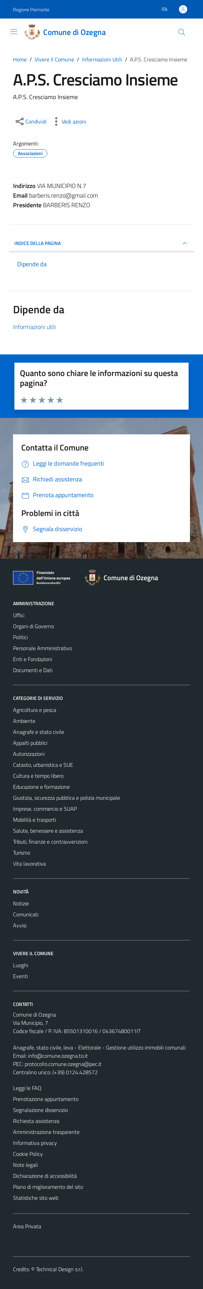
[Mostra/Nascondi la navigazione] (14, 31)
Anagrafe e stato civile (38, 732)
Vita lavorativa (29, 863)
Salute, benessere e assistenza (48, 831)
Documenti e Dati (32, 670)
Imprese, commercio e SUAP (45, 809)
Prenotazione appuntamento (46, 1099)
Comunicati (25, 914)
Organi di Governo (33, 626)
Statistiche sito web (35, 1198)
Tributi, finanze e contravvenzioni (50, 841)
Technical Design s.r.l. (59, 1269)
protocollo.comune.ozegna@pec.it (63, 1064)
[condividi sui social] (30, 121)
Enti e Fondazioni (32, 659)
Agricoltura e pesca (34, 710)
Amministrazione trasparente (46, 1132)
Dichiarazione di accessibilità (45, 1176)
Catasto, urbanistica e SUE (43, 765)
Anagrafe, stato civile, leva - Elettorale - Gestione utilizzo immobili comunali (99, 1047)
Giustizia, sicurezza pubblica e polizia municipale (66, 798)
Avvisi (19, 925)
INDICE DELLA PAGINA (101, 243)
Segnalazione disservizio (40, 1110)
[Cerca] (182, 32)
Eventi (20, 976)
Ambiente (24, 721)
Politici (20, 637)
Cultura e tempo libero (38, 776)
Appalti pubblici (30, 743)
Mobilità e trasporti (34, 820)
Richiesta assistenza (36, 1121)
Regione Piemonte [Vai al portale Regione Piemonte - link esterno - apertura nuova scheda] (31, 9)
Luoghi (20, 965)
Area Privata (27, 1226)
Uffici (18, 615)
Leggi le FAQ (27, 1088)
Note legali (25, 1165)
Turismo (21, 852)
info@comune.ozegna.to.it (58, 1056)
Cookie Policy (28, 1154)
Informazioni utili (34, 326)
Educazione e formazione (41, 787)
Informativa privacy (35, 1143)
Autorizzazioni (29, 754)
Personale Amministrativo (42, 648)
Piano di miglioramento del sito (48, 1187)
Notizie (21, 903)
